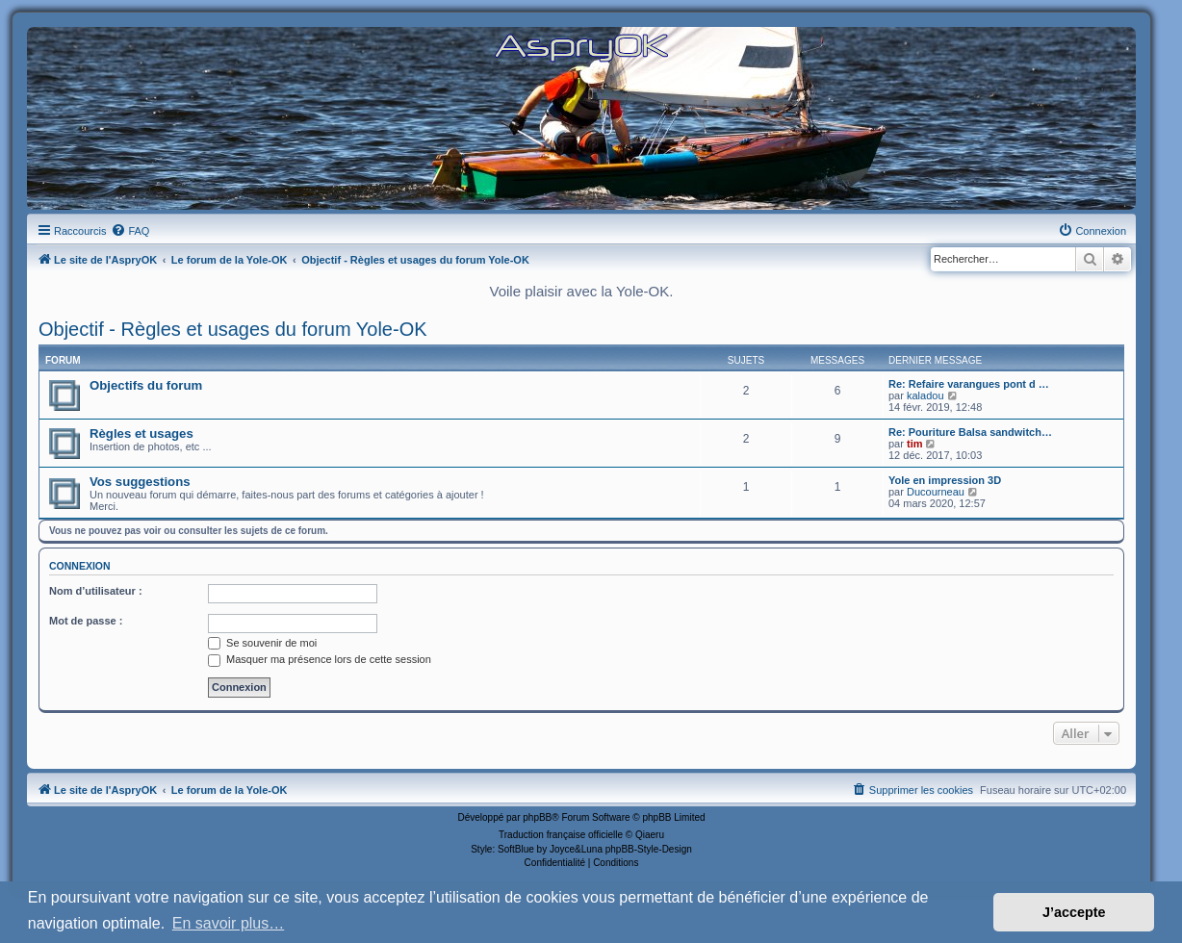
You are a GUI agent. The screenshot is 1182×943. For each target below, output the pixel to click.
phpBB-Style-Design (648, 849)
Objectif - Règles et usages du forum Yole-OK (233, 329)
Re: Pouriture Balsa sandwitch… (970, 432)
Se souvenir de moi (262, 643)
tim (915, 443)
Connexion (80, 566)
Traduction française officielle (561, 834)
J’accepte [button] (1074, 912)
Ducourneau (935, 491)
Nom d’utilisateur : (95, 591)
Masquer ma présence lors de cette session (319, 659)
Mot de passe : (85, 620)
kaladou (925, 395)
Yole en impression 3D (944, 480)
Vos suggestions (140, 481)
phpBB (537, 817)
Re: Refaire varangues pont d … (968, 384)
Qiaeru (649, 834)
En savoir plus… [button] (228, 923)
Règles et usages (141, 433)
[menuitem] (130, 230)
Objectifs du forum (146, 385)
